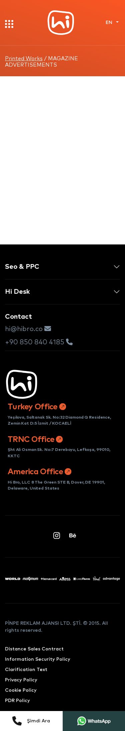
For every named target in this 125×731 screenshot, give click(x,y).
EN (110, 22)
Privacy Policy (21, 680)
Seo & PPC (22, 266)
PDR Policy (17, 700)
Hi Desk (17, 291)
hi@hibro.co (28, 328)
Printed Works (24, 58)
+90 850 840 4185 (39, 342)
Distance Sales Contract (34, 649)
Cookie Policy (21, 690)
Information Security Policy (37, 659)
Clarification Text (26, 669)
